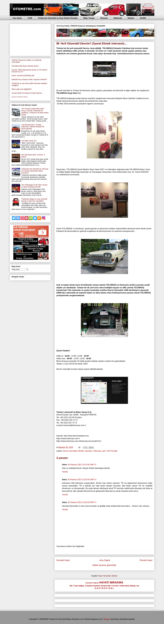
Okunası (104, 18)
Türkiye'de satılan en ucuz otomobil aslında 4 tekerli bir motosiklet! (34, 200)
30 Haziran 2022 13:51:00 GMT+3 (82, 465)
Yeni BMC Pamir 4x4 (28, 141)
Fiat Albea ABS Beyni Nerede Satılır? (25, 66)
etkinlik (81, 451)
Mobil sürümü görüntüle (104, 565)
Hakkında (117, 18)
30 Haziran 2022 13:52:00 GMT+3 (82, 480)
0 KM (30, 18)
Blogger (106, 619)
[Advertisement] (30, 39)
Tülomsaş (97, 451)
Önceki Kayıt (146, 560)
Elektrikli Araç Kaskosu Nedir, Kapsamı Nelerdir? (29, 79)
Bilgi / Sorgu (89, 18)
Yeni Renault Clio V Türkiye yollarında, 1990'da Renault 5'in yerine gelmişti (32, 127)
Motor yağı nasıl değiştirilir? (22, 89)
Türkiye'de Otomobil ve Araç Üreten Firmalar (58, 18)
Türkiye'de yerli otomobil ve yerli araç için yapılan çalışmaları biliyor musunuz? (34, 171)
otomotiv (88, 451)
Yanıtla (65, 472)
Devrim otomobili (70, 451)
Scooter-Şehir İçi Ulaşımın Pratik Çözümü (27, 93)
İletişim (131, 18)
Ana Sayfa (17, 18)
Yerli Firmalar (111, 451)
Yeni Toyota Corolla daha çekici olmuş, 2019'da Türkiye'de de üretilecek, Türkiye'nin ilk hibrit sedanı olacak (35, 111)
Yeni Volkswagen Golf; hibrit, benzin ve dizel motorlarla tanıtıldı (34, 186)
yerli (103, 451)
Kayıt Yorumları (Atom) (107, 576)
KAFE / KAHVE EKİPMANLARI (23, 76)
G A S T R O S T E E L (20, 97)
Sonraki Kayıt (63, 560)
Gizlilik (143, 18)
